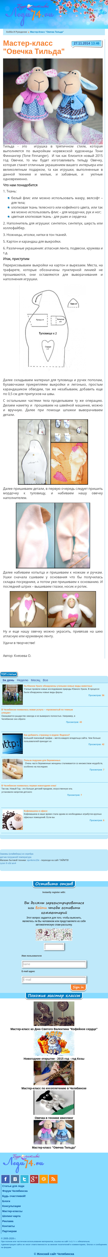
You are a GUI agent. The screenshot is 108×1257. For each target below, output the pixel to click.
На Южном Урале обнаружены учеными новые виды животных (58, 686)
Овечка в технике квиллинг (54, 1118)
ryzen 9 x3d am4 (8, 863)
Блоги (6, 1201)
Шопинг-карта (11, 1216)
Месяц (35, 680)
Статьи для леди (13, 1186)
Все (45, 680)
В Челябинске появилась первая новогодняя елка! (28, 785)
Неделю (22, 680)
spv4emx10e (33, 860)
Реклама (7, 1221)
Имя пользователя (32, 955)
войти (41, 907)
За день (8, 680)
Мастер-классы (12, 1211)
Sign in (78, 987)
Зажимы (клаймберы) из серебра (16, 854)
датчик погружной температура (15, 857)
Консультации (11, 1206)
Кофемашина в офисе (35, 811)
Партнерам (9, 1231)
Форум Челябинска (15, 1190)
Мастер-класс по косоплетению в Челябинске (54, 1088)
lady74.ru (73, 1241)
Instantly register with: (53, 892)
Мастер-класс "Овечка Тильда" (54, 1147)
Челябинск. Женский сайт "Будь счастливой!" (29, 16)
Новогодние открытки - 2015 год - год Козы (54, 1058)
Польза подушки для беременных (42, 760)
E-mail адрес (28, 971)
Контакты (8, 1226)
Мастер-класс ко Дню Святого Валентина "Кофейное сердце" (53, 1029)
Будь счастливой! (14, 1196)
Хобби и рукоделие (16, 32)
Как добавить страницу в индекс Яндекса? (47, 735)
